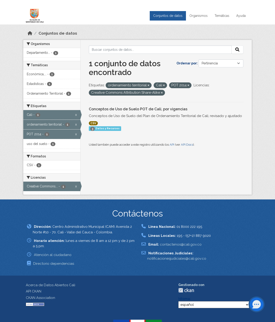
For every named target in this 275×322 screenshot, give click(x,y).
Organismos (198, 16)
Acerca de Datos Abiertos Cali (50, 285)
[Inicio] (30, 33)
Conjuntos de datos (167, 16)
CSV (93, 123)
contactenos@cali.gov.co (181, 244)
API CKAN (33, 291)
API (172, 144)
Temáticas (222, 16)
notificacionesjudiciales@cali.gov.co (176, 258)
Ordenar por (186, 63)
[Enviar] (237, 49)
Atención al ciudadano (53, 255)
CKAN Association (40, 298)
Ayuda (241, 16)
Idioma (184, 299)
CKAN (186, 290)
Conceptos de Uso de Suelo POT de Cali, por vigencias (138, 109)
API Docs (187, 144)
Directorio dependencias (53, 264)
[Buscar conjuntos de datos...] (160, 49)
